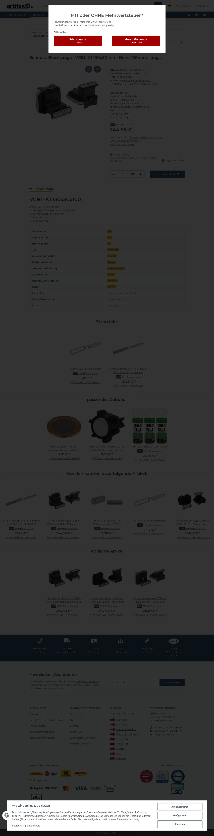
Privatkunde (78, 40)
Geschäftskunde (136, 40)
